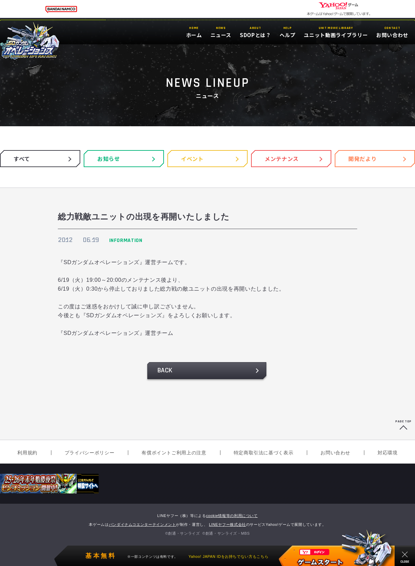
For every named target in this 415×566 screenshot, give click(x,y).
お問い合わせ (335, 452)
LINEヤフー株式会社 (227, 524)
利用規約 (27, 452)
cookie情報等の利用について (232, 516)
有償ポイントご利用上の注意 (174, 452)
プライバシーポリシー (89, 452)
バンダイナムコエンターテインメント (142, 524)
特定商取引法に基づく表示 (264, 452)
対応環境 (388, 452)
